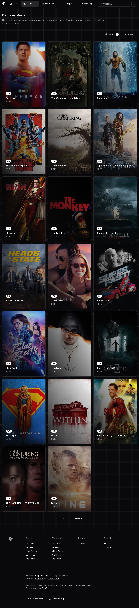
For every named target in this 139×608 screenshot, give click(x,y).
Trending (88, 4)
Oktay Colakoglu (41, 576)
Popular (29, 547)
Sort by (129, 34)
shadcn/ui (53, 578)
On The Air (56, 555)
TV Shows (50, 4)
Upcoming (30, 555)
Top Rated (30, 559)
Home (14, 4)
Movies (30, 4)
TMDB (44, 588)
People (69, 4)
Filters (112, 34)
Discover (30, 543)
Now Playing (31, 551)
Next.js (39, 578)
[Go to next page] (78, 518)
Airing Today (57, 551)
